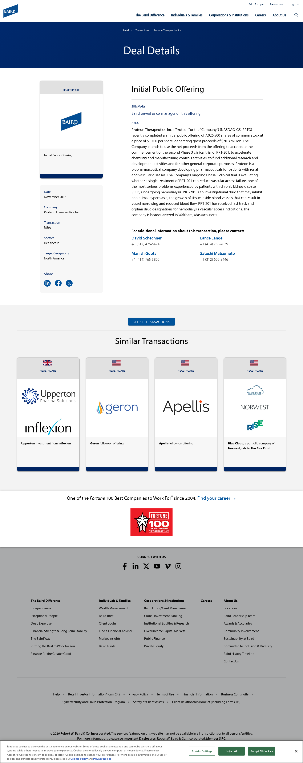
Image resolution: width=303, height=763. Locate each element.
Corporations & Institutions (229, 15)
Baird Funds (107, 646)
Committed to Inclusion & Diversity (248, 646)
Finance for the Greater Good (51, 653)
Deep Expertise (41, 623)
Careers (260, 15)
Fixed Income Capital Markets (164, 631)
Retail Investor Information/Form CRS (94, 694)
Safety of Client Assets (148, 702)
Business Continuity (235, 694)
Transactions (142, 30)
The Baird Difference (149, 15)
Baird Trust (106, 616)
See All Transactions (151, 322)
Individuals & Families (186, 15)
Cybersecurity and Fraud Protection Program (93, 702)
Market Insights (109, 638)
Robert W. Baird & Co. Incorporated (85, 733)
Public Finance (154, 638)
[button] (296, 15)
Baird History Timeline (239, 653)
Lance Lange (211, 238)
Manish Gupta (144, 253)
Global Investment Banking (163, 616)
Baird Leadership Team (239, 616)
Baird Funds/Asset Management (166, 608)
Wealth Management (113, 608)
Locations (230, 608)
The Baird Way (40, 638)
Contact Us (231, 661)
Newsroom (276, 4)
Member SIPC (215, 738)
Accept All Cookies (261, 752)
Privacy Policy (138, 694)
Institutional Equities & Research (166, 623)
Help (56, 694)
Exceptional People (44, 616)
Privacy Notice (102, 760)
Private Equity (154, 646)
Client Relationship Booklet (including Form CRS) (206, 702)
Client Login (107, 623)
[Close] (296, 753)
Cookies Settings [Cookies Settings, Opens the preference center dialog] (202, 752)
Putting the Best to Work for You (53, 646)
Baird (126, 30)
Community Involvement (241, 631)
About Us (279, 15)
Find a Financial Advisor (115, 631)
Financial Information (197, 694)
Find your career (216, 498)
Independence (41, 608)
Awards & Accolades (238, 623)
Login (294, 4)
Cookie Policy (79, 760)
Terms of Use (165, 694)
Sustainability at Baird (239, 638)
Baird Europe (256, 4)
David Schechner (147, 238)
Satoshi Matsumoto (217, 253)
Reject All (231, 752)
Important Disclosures (140, 738)
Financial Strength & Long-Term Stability (59, 631)
